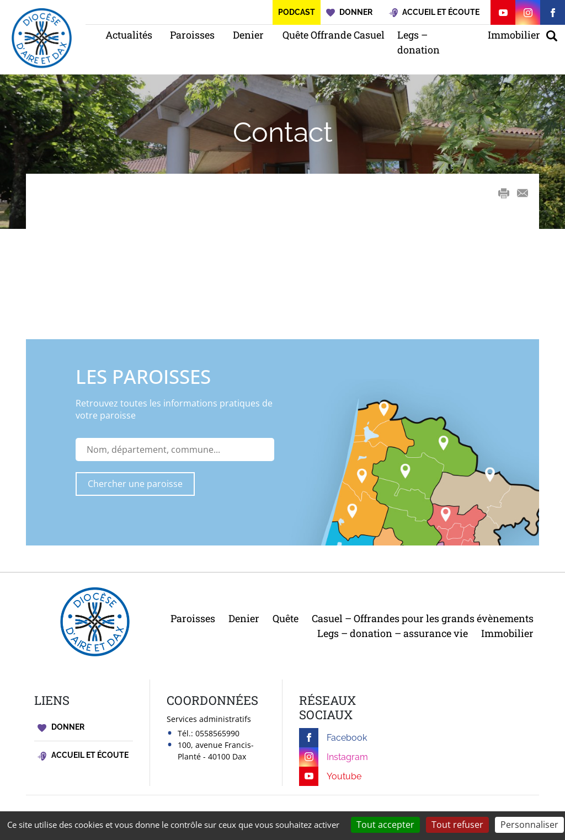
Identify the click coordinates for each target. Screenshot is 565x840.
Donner (61, 727)
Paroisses (190, 34)
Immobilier (511, 34)
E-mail (522, 193)
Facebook (333, 737)
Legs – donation (418, 42)
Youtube (330, 776)
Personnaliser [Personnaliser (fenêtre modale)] (529, 824)
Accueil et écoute (83, 755)
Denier (247, 34)
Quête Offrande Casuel (328, 34)
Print (503, 193)
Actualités (126, 34)
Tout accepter (385, 824)
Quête (286, 618)
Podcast (296, 12)
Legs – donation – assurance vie (392, 633)
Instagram (333, 757)
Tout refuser (457, 824)
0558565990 (217, 733)
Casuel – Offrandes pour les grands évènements (423, 618)
